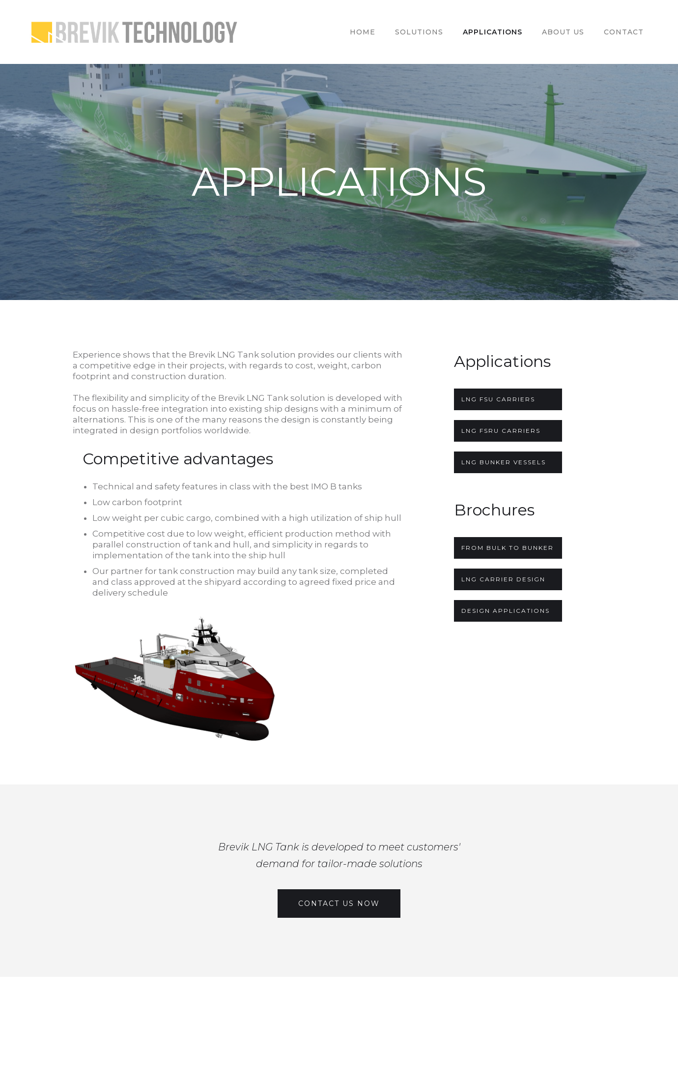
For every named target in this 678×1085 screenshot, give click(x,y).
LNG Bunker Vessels (503, 462)
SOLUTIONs (419, 32)
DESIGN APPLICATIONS (505, 610)
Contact (624, 32)
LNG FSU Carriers (498, 399)
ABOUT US (563, 32)
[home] (138, 32)
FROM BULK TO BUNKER (507, 547)
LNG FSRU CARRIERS (500, 430)
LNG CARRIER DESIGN (503, 579)
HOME (362, 32)
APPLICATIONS (492, 32)
